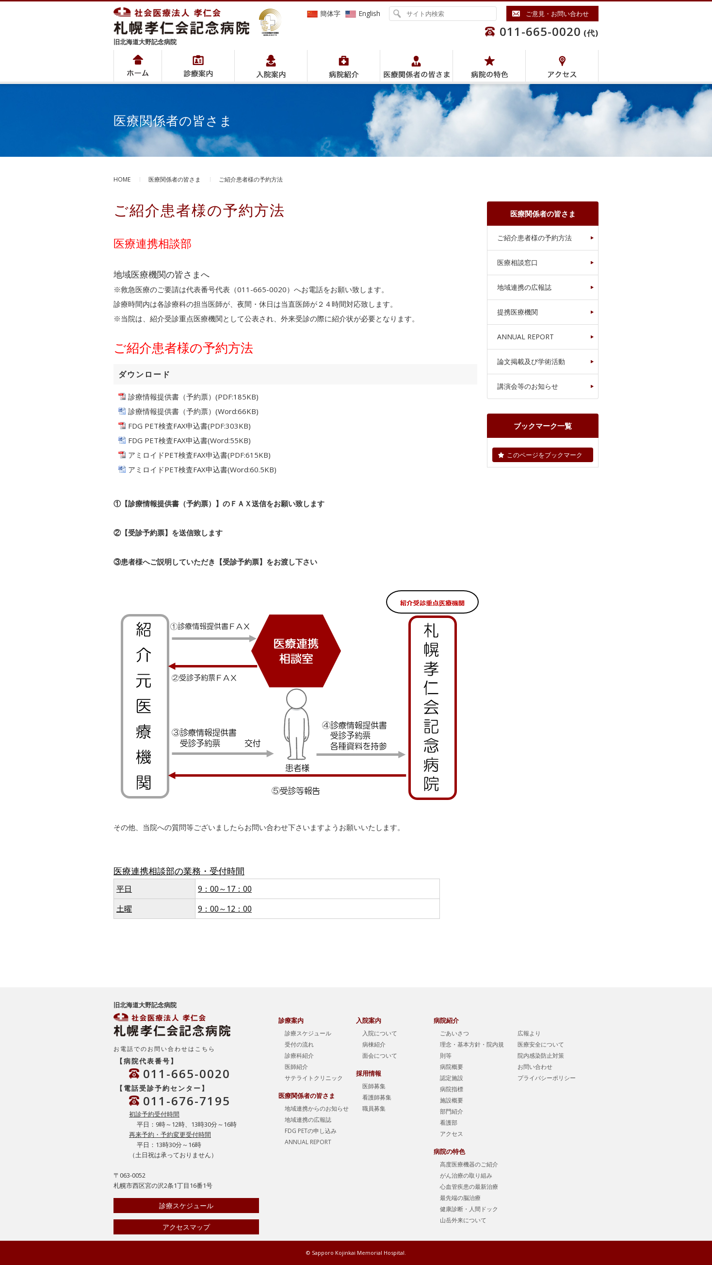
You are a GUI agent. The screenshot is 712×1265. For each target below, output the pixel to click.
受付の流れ (299, 1044)
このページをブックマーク (545, 454)
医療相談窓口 (517, 262)
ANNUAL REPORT (525, 336)
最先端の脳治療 (460, 1198)
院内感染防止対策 (541, 1055)
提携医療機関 (517, 311)
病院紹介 (198, 66)
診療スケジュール (186, 1205)
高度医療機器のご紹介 (469, 1164)
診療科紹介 (299, 1055)
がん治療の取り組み (466, 1175)
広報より (529, 1033)
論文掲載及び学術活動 (531, 361)
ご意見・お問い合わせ (557, 13)
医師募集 (374, 1086)
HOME (121, 179)
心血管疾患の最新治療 (469, 1186)
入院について (379, 1033)
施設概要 (451, 1100)
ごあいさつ (454, 1033)
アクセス (562, 66)
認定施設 (451, 1078)
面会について (379, 1055)
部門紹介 (451, 1111)
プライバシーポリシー (547, 1078)
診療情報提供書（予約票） (171, 396)
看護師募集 (376, 1097)
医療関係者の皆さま (416, 66)
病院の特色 (489, 66)
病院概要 (451, 1067)
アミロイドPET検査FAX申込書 (177, 455)
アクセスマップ (186, 1227)
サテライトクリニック (314, 1078)
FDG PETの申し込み (311, 1131)
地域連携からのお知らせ (317, 1108)
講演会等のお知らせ (527, 386)
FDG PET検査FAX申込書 (168, 426)
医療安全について (541, 1044)
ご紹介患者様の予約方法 (534, 237)
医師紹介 (296, 1067)
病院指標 (451, 1089)
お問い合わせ (535, 1067)
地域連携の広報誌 (524, 287)
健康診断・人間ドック (469, 1209)
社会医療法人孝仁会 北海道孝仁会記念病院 (186, 20)
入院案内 (271, 66)
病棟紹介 (374, 1044)
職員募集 (374, 1108)
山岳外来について (463, 1220)
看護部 (448, 1122)
